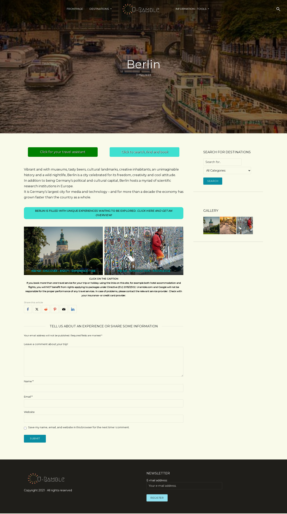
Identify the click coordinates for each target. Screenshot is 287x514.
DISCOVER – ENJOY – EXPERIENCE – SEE (69, 271)
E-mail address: (184, 484)
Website (29, 412)
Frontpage (75, 8)
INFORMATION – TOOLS (191, 8)
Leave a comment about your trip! (46, 344)
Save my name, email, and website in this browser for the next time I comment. (79, 427)
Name (28, 381)
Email (28, 396)
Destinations (99, 8)
